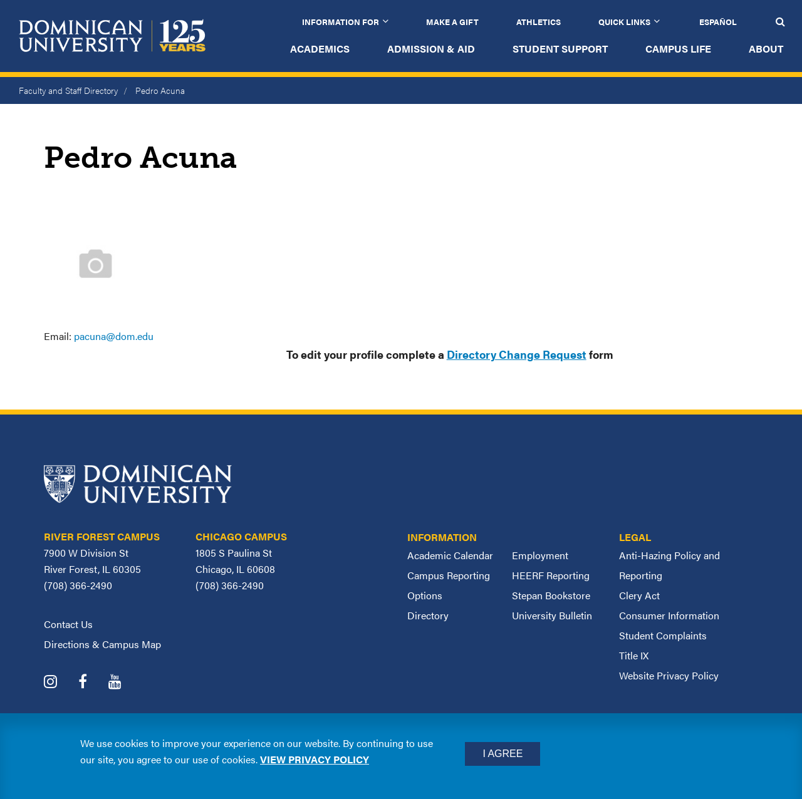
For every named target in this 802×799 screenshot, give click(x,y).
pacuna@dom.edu (114, 336)
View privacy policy (314, 759)
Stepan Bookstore (551, 595)
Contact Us (68, 624)
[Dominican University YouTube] (124, 683)
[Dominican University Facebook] (92, 683)
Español (718, 22)
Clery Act (639, 595)
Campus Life (678, 48)
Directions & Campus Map (102, 644)
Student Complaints (663, 635)
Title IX (633, 655)
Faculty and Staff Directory (68, 90)
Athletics (538, 22)
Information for (340, 22)
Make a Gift (452, 22)
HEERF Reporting (551, 575)
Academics (320, 48)
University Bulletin (552, 615)
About (766, 48)
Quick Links (624, 22)
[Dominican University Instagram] (60, 683)
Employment (540, 555)
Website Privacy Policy (669, 675)
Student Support (560, 48)
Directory (428, 615)
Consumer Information (669, 615)
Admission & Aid (431, 48)
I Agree (502, 753)
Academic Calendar (450, 555)
